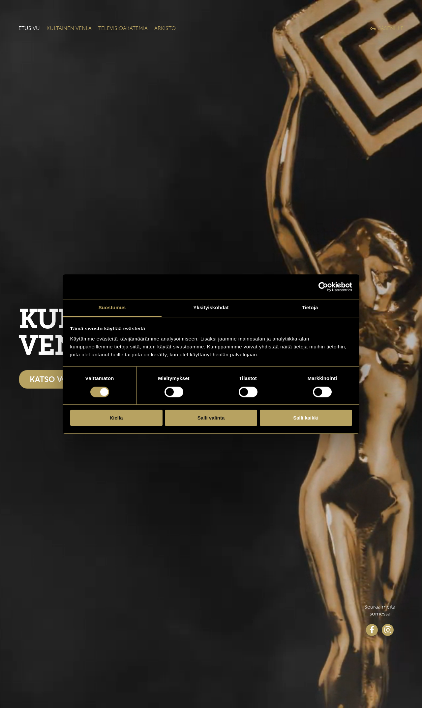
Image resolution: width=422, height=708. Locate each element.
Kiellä (116, 418)
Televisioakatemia (123, 28)
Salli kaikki (305, 418)
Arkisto (165, 28)
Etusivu (29, 28)
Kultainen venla (69, 28)
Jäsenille (391, 28)
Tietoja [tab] (310, 307)
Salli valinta (211, 418)
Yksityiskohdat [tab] (210, 307)
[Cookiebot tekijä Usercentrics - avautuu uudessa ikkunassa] (323, 287)
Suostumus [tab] (112, 307)
